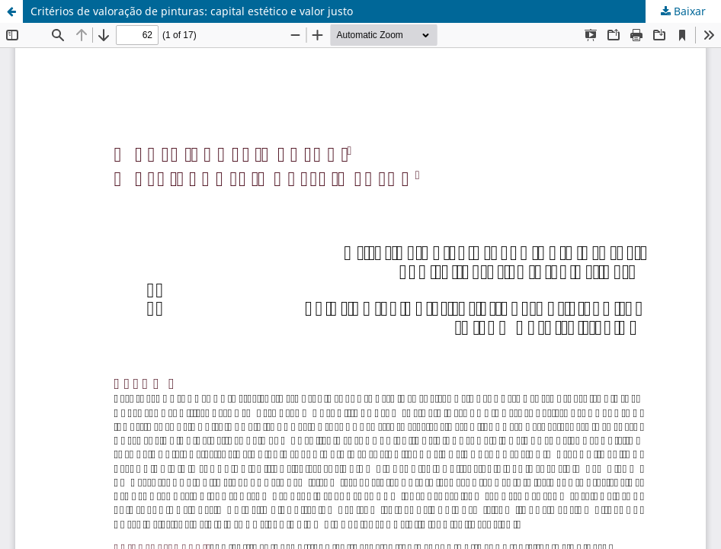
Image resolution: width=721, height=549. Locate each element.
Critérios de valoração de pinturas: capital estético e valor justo (191, 11)
